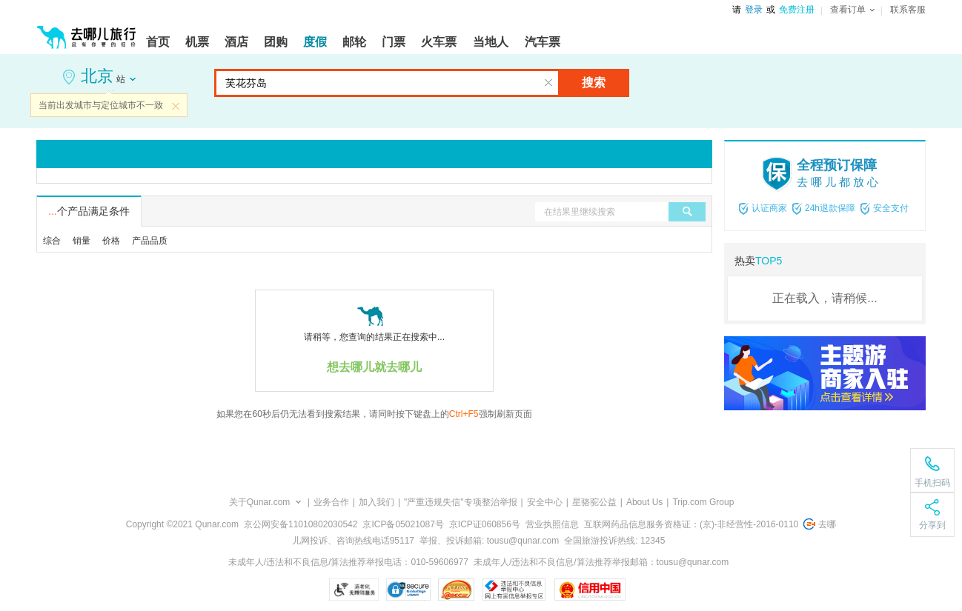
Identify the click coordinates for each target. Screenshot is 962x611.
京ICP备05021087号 (402, 524)
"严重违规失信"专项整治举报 (460, 502)
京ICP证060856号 (484, 524)
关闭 (175, 106)
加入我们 (376, 502)
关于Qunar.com (260, 502)
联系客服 (908, 9)
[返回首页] (86, 31)
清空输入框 (548, 83)
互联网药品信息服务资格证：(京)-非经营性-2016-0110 (691, 524)
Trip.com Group (703, 502)
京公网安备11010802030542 (300, 524)
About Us (644, 502)
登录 (754, 9)
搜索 (594, 82)
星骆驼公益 (594, 502)
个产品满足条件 (89, 211)
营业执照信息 (552, 524)
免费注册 (797, 9)
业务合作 (331, 502)
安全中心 (545, 502)
